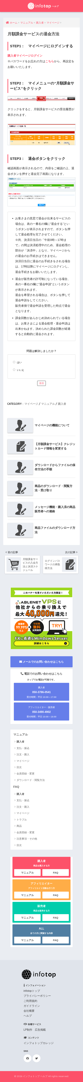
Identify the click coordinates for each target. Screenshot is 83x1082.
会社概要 (29, 1010)
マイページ (31, 403)
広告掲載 (40, 1029)
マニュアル (48, 403)
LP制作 (28, 1029)
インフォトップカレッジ (39, 1043)
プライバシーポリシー (37, 995)
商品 (19, 825)
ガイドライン (32, 1005)
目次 (19, 767)
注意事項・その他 (27, 838)
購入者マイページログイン (25, 55)
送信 (41, 383)
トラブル (22, 819)
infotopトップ (32, 990)
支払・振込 (23, 748)
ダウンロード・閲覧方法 (31, 780)
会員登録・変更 (25, 773)
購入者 (62, 403)
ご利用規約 (30, 1000)
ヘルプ (28, 1015)
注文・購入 (23, 754)
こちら (49, 61)
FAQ (16, 787)
